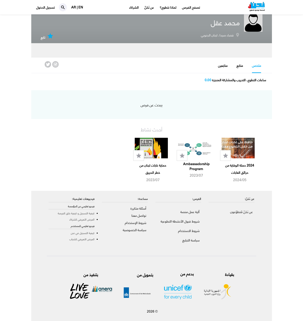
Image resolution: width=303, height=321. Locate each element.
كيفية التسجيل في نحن (82, 233)
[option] (238, 160)
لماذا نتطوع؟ (168, 7)
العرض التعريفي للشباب (81, 239)
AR (74, 7)
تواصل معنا (138, 215)
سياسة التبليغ (191, 240)
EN (80, 7)
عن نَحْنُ (149, 7)
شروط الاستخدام (189, 230)
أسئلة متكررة (138, 208)
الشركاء (134, 7)
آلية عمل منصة (190, 212)
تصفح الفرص (191, 7)
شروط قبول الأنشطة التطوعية (180, 221)
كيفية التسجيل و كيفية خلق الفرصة (76, 213)
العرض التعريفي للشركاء (81, 219)
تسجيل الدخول (45, 7)
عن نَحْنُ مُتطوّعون (241, 212)
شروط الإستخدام (135, 222)
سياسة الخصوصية (134, 230)
